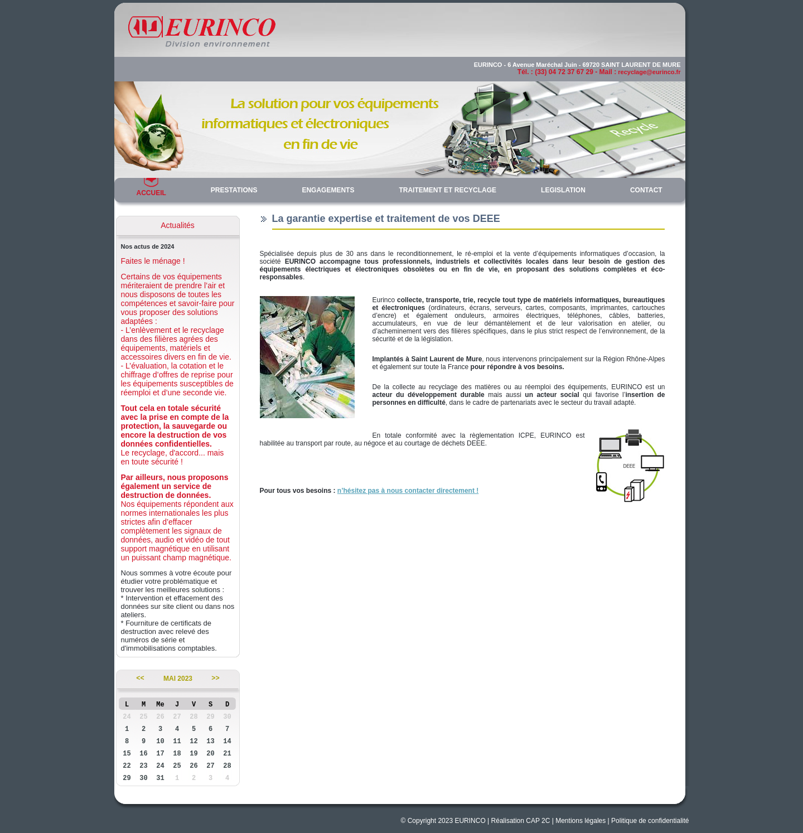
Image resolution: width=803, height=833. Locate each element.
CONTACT (646, 190)
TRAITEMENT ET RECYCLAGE (447, 190)
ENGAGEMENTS (328, 190)
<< (140, 678)
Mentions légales (580, 821)
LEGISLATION (563, 190)
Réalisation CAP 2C (520, 821)
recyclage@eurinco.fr (649, 72)
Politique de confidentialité (650, 821)
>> (215, 678)
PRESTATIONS (234, 190)
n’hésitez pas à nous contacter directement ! (407, 491)
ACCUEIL (151, 193)
